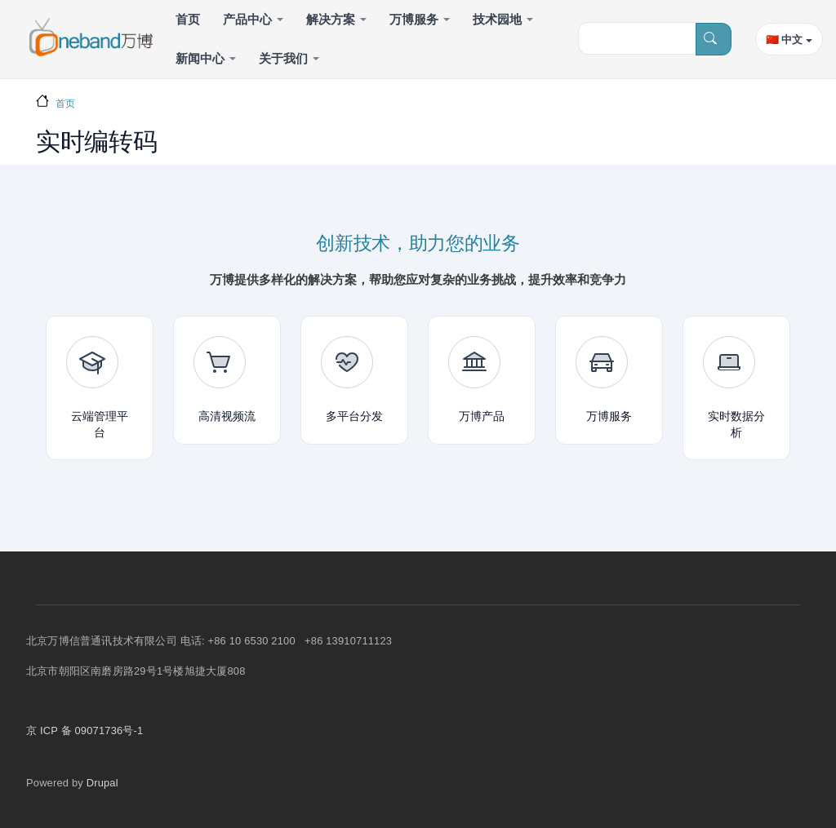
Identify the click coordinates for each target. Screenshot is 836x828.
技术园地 (497, 19)
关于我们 (283, 58)
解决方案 (330, 19)
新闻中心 (200, 58)
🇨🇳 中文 (784, 39)
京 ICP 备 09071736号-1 (84, 730)
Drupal (102, 783)
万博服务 (413, 19)
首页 (188, 19)
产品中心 (247, 19)
